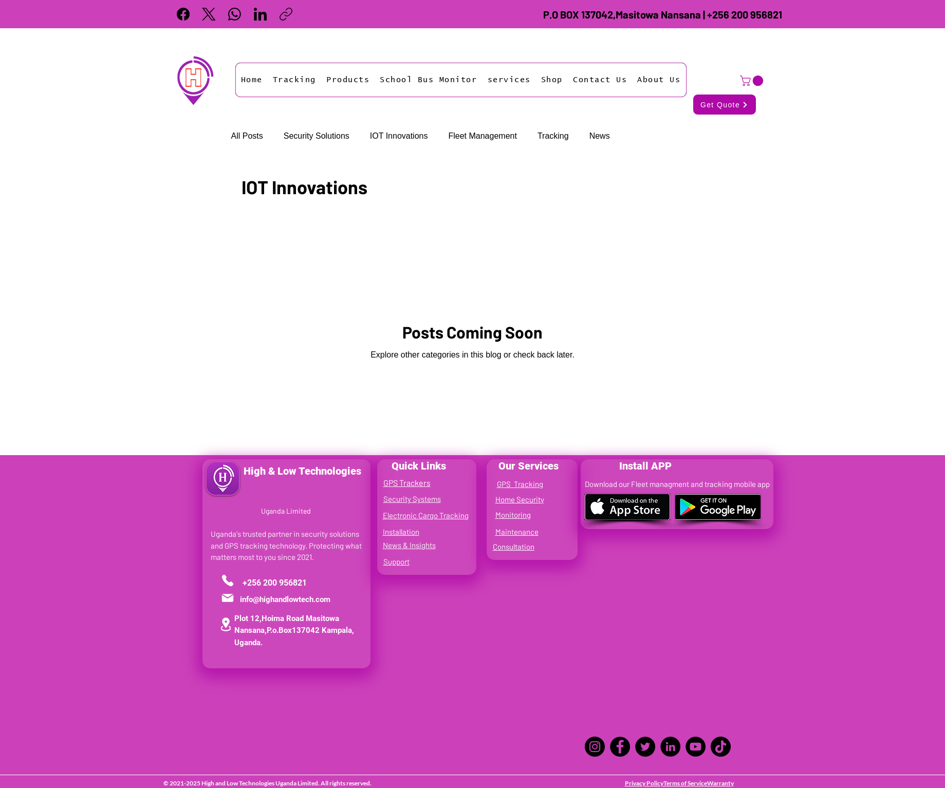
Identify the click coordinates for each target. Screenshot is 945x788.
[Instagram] (595, 747)
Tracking (553, 136)
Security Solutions (316, 136)
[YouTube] (695, 747)
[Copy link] (286, 14)
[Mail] (227, 598)
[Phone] (227, 580)
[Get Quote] (724, 104)
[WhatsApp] (234, 14)
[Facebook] (183, 14)
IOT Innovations (399, 136)
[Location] (226, 624)
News (599, 136)
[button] (294, 80)
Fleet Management (482, 136)
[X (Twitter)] (208, 14)
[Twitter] (645, 747)
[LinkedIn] (260, 14)
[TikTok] (721, 747)
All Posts (247, 136)
